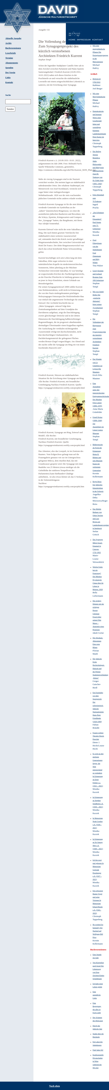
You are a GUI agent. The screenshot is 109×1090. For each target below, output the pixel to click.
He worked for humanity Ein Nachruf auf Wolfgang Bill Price (98, 931)
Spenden (9, 67)
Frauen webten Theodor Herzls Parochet (98, 736)
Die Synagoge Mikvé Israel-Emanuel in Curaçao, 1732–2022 (98, 545)
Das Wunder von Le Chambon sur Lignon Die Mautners (97, 365)
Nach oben (54, 1086)
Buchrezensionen (13, 48)
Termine (9, 58)
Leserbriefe (10, 53)
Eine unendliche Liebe (97, 995)
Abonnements (11, 63)
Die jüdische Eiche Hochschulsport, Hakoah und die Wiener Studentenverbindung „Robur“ (100, 668)
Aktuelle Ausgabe (13, 38)
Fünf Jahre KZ (98, 1050)
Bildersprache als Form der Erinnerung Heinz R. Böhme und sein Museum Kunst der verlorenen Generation (98, 457)
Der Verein (10, 72)
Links (8, 77)
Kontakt (9, 82)
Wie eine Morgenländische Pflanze (99, 96)
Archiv (8, 43)
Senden (10, 109)
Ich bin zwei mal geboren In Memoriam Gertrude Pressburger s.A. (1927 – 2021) (98, 869)
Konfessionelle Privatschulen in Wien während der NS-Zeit (98, 1061)
